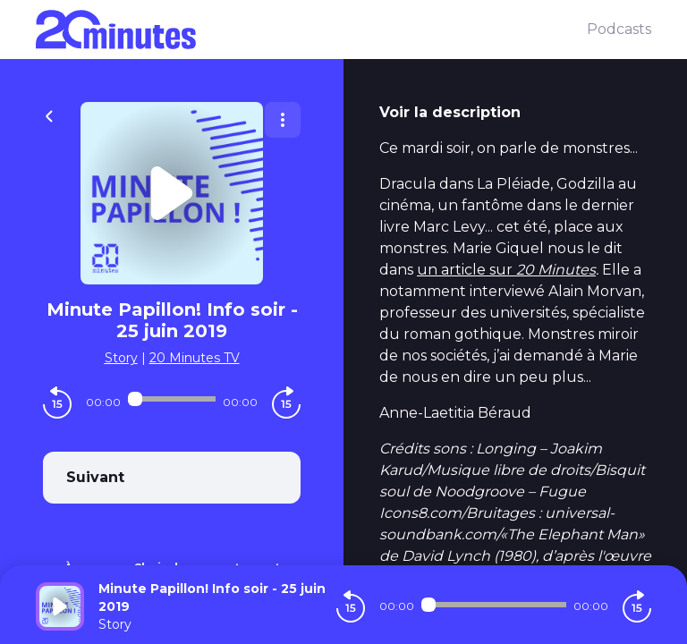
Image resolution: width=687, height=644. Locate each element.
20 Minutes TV (194, 358)
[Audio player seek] (172, 399)
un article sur (506, 269)
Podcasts (619, 29)
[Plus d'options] (283, 120)
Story (121, 358)
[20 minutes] (311, 29)
